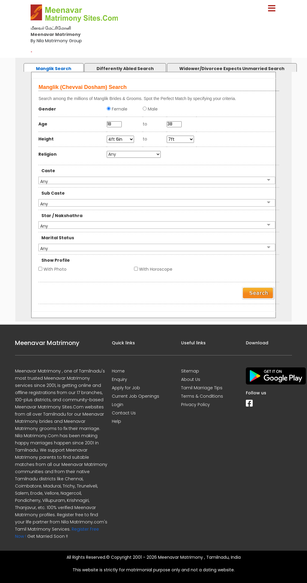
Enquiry (119, 379)
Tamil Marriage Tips (201, 388)
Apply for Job (126, 388)
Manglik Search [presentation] (53, 69)
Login (117, 405)
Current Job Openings (135, 396)
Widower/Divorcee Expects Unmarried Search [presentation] (232, 69)
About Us (190, 379)
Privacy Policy (195, 405)
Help (116, 421)
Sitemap (190, 371)
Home (118, 371)
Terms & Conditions (202, 396)
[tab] (48, 66)
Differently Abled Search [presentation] (125, 69)
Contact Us (124, 413)
